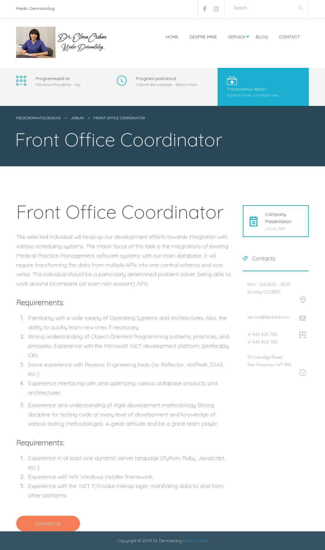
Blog (262, 37)
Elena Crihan (195, 540)
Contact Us (48, 523)
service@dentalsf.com (268, 317)
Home (172, 37)
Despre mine (203, 37)
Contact (289, 37)
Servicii (236, 37)
